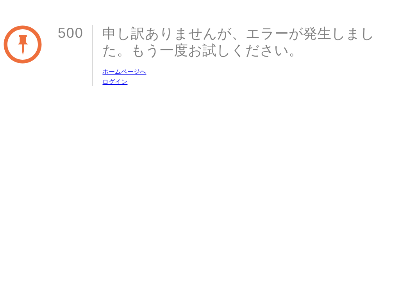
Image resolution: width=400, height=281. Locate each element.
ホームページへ (124, 71)
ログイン (114, 81)
